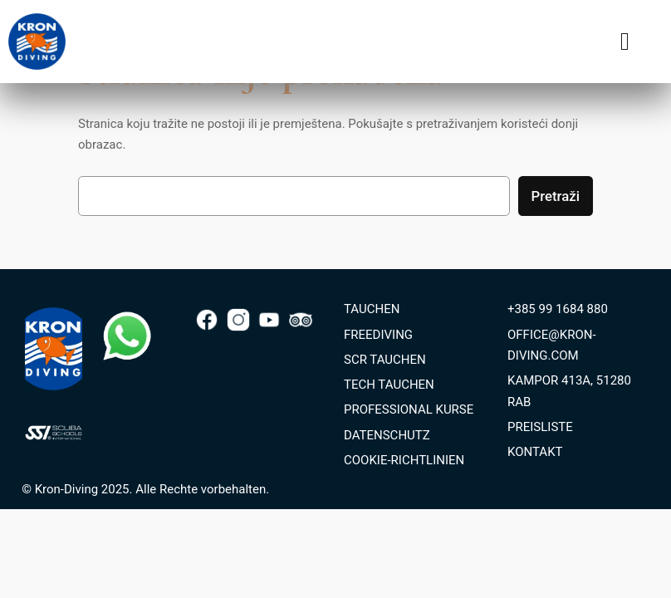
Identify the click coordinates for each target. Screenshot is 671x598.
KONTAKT (535, 451)
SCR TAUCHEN (385, 359)
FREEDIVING (378, 334)
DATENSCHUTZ (387, 435)
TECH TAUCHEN (389, 384)
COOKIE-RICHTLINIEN (404, 460)
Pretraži (555, 196)
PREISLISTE (540, 426)
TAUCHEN (371, 308)
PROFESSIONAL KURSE (408, 409)
